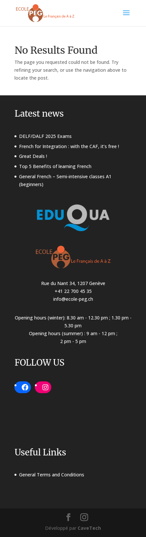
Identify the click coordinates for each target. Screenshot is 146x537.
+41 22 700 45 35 (73, 291)
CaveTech (89, 528)
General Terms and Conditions (51, 474)
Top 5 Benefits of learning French (55, 166)
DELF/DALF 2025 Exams (45, 136)
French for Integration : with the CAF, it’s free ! (69, 146)
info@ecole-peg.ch (73, 299)
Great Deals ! (33, 156)
